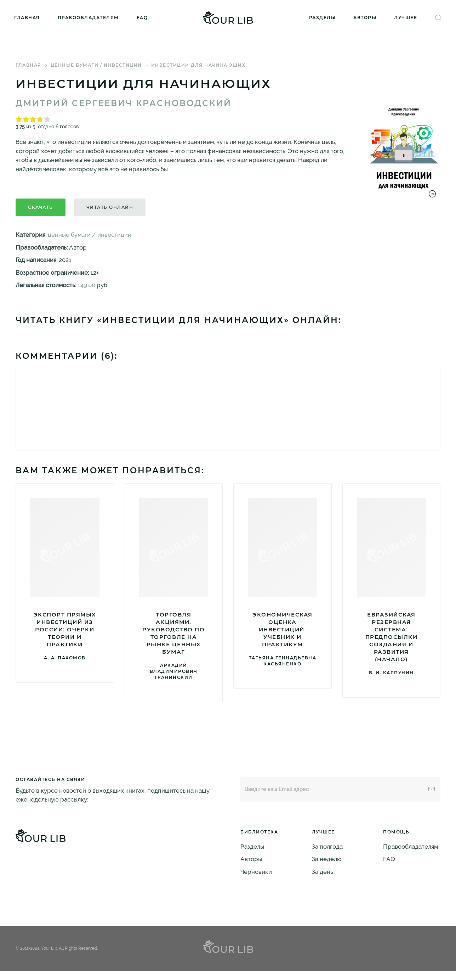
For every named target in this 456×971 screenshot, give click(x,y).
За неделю (327, 859)
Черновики (256, 871)
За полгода (327, 846)
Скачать (40, 207)
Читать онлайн (109, 207)
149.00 (86, 285)
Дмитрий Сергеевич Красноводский (124, 103)
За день (322, 871)
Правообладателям (88, 17)
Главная (27, 17)
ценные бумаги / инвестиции (96, 65)
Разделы (322, 17)
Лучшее (405, 17)
